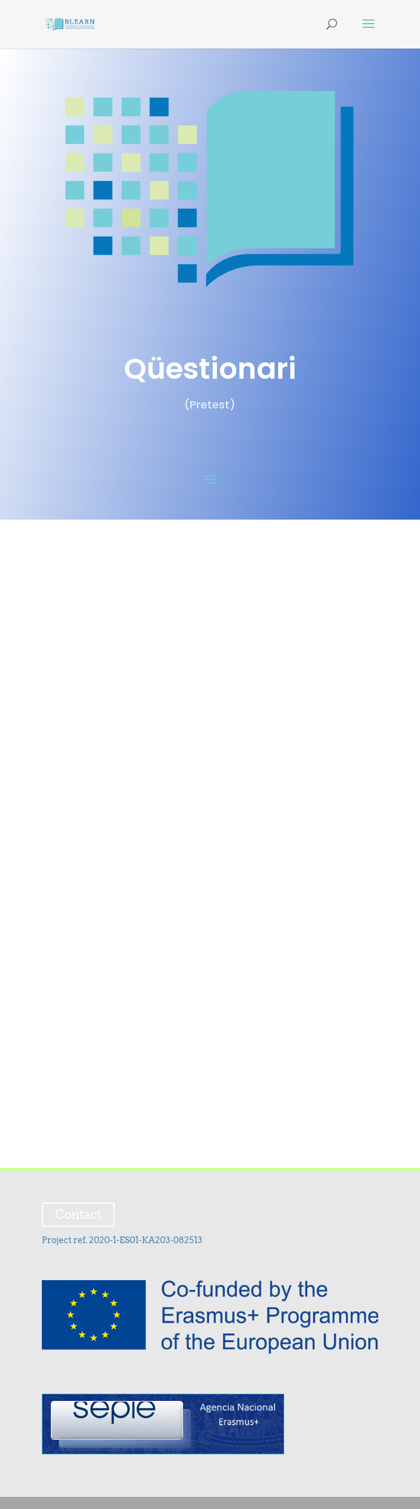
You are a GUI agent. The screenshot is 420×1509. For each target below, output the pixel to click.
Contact (78, 1214)
